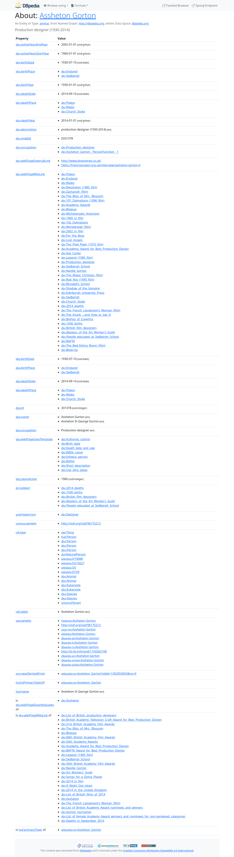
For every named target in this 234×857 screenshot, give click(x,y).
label (22, 612)
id (20, 408)
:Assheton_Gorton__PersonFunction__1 (89, 152)
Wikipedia (85, 850)
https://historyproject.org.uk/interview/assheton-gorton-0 (100, 165)
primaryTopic (30, 830)
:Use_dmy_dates (74, 470)
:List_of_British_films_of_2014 (83, 794)
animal (44, 23)
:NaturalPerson (73, 554)
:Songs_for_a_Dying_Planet (81, 777)
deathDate (25, 94)
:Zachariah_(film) (74, 192)
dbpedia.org (140, 23)
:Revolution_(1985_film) (79, 187)
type (21, 532)
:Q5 (68, 568)
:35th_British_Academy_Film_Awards (88, 764)
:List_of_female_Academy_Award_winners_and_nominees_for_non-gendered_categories (123, 816)
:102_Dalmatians (74, 222)
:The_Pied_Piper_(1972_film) (82, 244)
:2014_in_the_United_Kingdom (84, 790)
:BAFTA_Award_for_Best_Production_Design (93, 750)
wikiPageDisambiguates (35, 705)
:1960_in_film (72, 218)
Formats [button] (78, 5)
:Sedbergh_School (75, 266)
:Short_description (75, 466)
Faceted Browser (176, 5)
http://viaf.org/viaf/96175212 (81, 523)
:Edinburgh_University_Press (82, 293)
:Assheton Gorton (78, 621)
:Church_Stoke (73, 111)
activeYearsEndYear (32, 44)
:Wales (67, 107)
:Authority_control (75, 439)
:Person (68, 537)
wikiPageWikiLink (30, 174)
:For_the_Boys (72, 236)
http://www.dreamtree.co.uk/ (81, 161)
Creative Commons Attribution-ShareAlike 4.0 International (158, 850)
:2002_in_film (72, 231)
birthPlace (25, 71)
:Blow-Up (69, 350)
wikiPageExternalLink (33, 161)
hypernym (26, 514)
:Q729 (70, 572)
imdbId (23, 138)
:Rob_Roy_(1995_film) (77, 280)
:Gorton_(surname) (76, 812)
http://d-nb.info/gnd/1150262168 (84, 651)
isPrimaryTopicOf (30, 683)
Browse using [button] (55, 5)
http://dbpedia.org (91, 23)
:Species (69, 594)
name (22, 417)
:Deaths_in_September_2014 (82, 821)
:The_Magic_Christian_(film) (82, 275)
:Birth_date (70, 444)
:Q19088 (72, 559)
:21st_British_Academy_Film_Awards (88, 724)
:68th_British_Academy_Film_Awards (88, 737)
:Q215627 (72, 563)
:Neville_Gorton (73, 271)
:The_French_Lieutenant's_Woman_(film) (90, 310)
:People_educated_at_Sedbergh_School (90, 337)
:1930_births (71, 323)
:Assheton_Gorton (81, 683)
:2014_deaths (72, 306)
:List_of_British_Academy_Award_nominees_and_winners (102, 808)
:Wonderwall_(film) (76, 227)
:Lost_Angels (72, 240)
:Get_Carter (71, 253)
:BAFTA (68, 341)
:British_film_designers (79, 328)
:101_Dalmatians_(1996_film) (82, 200)
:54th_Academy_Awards (79, 742)
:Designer (70, 514)
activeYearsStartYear (32, 53)
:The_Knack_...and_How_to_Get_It (86, 315)
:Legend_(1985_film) (77, 258)
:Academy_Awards (75, 205)
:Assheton (70, 700)
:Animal (68, 576)
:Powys (68, 103)
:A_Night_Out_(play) (76, 786)
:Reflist (68, 461)
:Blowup (69, 209)
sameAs (26, 523)
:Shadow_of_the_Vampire (80, 288)
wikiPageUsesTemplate (34, 439)
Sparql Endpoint (205, 5)
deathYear (25, 120)
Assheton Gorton (68, 15)
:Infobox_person (74, 457)
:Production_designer (78, 147)
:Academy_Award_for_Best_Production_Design (95, 249)
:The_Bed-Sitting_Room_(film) (83, 345)
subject (23, 488)
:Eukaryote (71, 585)
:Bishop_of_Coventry (77, 319)
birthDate (25, 62)
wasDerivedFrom (30, 674)
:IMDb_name (72, 452)
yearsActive (26, 479)
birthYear (25, 85)
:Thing (67, 532)
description (26, 129)
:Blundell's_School (75, 284)
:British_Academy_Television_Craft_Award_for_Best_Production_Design (111, 720)
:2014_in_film (72, 781)
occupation (26, 147)
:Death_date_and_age (78, 448)
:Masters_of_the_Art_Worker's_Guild (88, 332)
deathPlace (26, 103)
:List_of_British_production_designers (88, 715)
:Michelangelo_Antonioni (80, 214)
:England (69, 71)
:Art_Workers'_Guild (76, 772)
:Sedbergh (70, 76)
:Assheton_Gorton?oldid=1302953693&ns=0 (98, 674)
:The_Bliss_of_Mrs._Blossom (82, 196)
